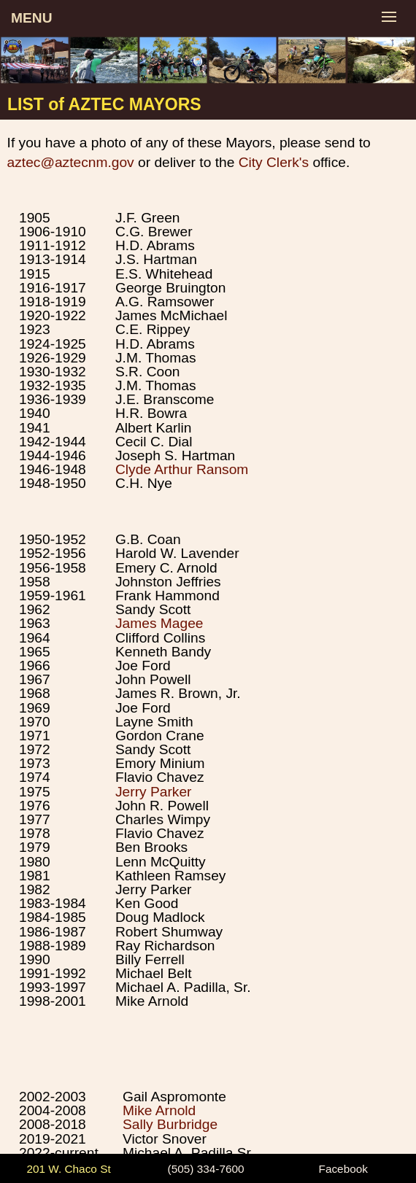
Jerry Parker (153, 791)
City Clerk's (274, 162)
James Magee (159, 623)
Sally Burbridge (170, 1124)
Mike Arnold (159, 1110)
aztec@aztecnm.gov (70, 162)
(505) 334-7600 (206, 1169)
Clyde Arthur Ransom (181, 469)
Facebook (343, 1169)
